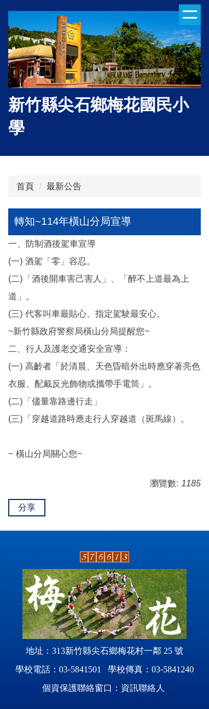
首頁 (25, 186)
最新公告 (64, 186)
